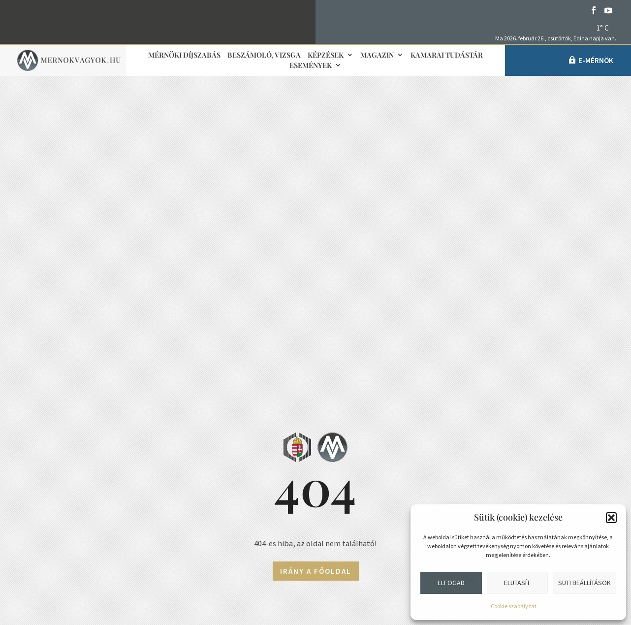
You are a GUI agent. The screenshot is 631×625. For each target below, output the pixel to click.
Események (310, 66)
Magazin (377, 55)
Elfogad (451, 582)
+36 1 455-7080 (98, 458)
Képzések (326, 55)
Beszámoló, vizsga (264, 55)
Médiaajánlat (252, 509)
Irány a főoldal (315, 273)
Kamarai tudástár (446, 55)
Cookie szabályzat (513, 606)
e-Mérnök (595, 60)
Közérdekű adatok (93, 555)
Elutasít (517, 582)
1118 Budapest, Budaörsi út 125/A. (131, 483)
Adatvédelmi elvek (259, 533)
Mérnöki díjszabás (184, 55)
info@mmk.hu (93, 434)
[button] (611, 518)
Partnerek (416, 502)
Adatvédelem (83, 531)
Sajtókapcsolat (258, 461)
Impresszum (250, 485)
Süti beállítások (584, 582)
